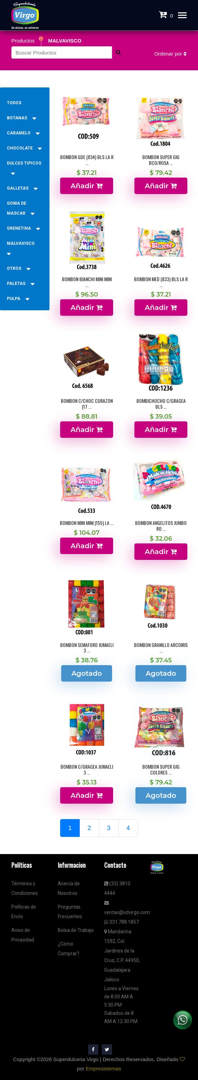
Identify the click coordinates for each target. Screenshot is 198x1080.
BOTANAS (21, 118)
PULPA (18, 298)
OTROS (18, 268)
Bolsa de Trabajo (76, 930)
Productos (23, 41)
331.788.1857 (121, 922)
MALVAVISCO (64, 41)
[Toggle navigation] (182, 16)
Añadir (86, 186)
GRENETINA (23, 228)
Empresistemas (103, 1068)
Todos (14, 102)
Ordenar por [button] (170, 54)
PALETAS (20, 283)
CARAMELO (23, 133)
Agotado (87, 673)
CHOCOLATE (24, 148)
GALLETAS (22, 188)
